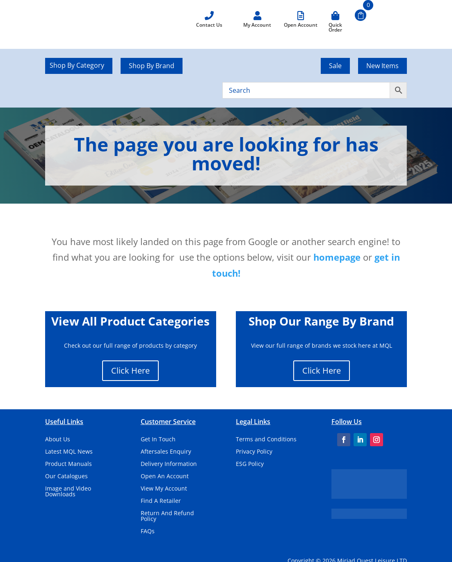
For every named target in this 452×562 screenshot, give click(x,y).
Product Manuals (68, 464)
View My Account (164, 489)
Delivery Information (169, 464)
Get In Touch (158, 439)
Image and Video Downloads (68, 492)
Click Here (130, 370)
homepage (337, 257)
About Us (57, 439)
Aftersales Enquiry (166, 452)
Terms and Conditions (266, 439)
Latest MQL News (69, 452)
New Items (382, 65)
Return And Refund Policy (167, 516)
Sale (335, 65)
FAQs (148, 531)
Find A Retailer (161, 501)
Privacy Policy (254, 452)
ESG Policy (250, 464)
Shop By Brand (151, 65)
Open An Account (165, 476)
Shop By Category (77, 66)
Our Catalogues (66, 476)
